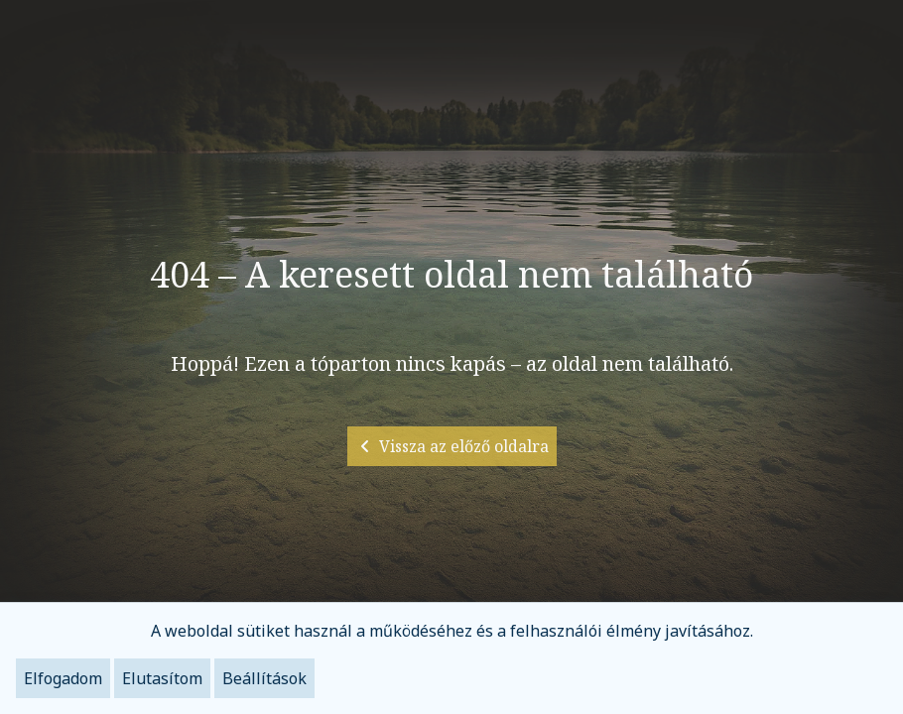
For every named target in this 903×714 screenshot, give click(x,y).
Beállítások (264, 678)
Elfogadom (63, 678)
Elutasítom (162, 678)
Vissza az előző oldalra (452, 446)
